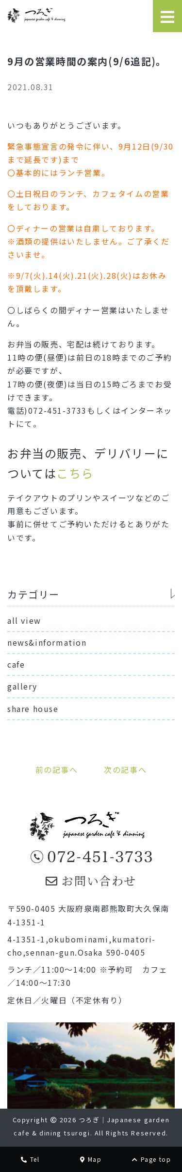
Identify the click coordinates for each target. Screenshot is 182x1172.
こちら (75, 472)
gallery (22, 686)
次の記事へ (125, 769)
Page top (151, 1159)
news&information (47, 642)
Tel (30, 1159)
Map (90, 1159)
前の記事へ (56, 769)
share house (33, 708)
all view (24, 620)
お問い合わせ (91, 880)
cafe (16, 664)
